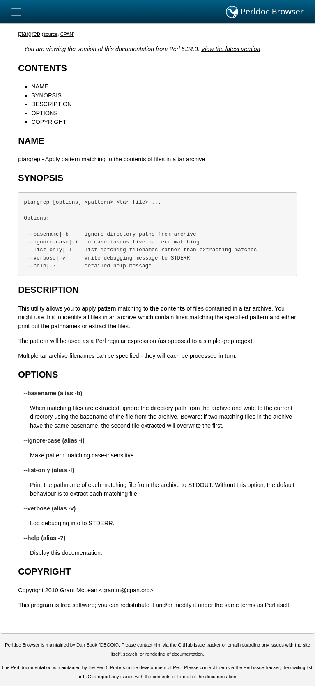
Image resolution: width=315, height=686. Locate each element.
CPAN (66, 34)
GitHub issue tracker (199, 644)
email (233, 644)
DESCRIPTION (51, 104)
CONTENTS (42, 68)
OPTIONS (44, 113)
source (51, 34)
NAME (39, 86)
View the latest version (230, 49)
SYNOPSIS (46, 95)
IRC (87, 676)
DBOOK (108, 644)
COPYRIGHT (49, 121)
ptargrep (29, 33)
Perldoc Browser (265, 12)
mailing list (301, 667)
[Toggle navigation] (16, 12)
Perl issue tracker (262, 667)
